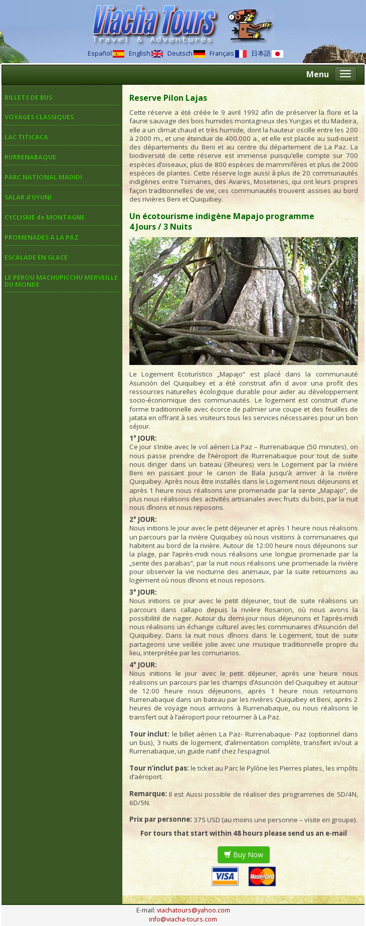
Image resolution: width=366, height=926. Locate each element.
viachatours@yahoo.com (193, 910)
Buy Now (243, 854)
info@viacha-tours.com (183, 919)
